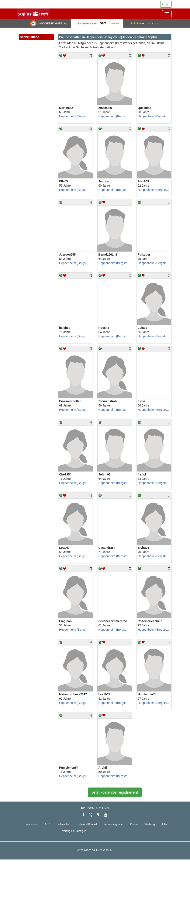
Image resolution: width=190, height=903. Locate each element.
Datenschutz (64, 824)
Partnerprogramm (113, 824)
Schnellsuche (36, 37)
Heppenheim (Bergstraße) (76, 116)
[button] (46, 41)
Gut (103, 23)
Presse (134, 824)
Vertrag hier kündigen (74, 831)
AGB (47, 824)
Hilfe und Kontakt (87, 824)
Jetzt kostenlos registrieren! (114, 792)
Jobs (164, 824)
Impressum (32, 824)
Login (165, 4)
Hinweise (114, 23)
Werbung (150, 824)
